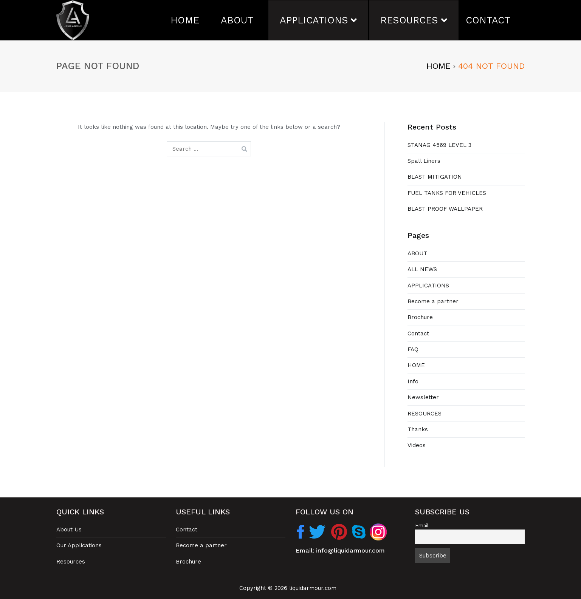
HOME (184, 20)
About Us (69, 529)
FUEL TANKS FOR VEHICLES (446, 193)
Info (412, 381)
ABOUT (237, 20)
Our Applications (79, 545)
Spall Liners (423, 160)
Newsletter (423, 397)
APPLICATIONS (314, 20)
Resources (70, 561)
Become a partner (433, 301)
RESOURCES (409, 20)
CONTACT (488, 20)
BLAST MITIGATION (434, 176)
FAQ (412, 349)
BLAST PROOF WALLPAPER (445, 208)
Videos (416, 445)
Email (422, 525)
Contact (418, 333)
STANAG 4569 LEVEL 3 (439, 145)
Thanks (417, 429)
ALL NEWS (422, 269)
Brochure (420, 317)
